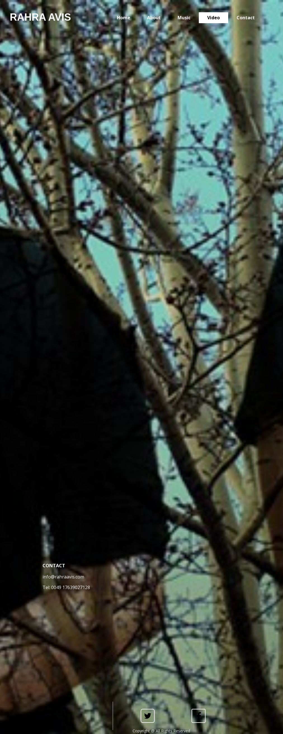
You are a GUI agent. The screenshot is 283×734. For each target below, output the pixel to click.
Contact (246, 18)
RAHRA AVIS (40, 17)
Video (213, 18)
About (154, 18)
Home (123, 18)
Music (184, 18)
